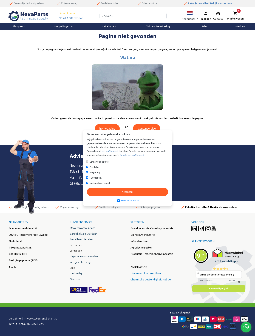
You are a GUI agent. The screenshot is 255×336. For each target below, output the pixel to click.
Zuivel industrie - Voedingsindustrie (152, 228)
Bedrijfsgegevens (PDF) (23, 260)
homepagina (107, 128)
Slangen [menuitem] (19, 26)
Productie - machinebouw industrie (152, 253)
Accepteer (127, 191)
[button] (189, 16)
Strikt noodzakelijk (99, 161)
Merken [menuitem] (240, 26)
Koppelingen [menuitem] (63, 26)
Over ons (75, 279)
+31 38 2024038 (18, 253)
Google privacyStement (132, 155)
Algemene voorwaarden (84, 256)
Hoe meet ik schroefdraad (146, 273)
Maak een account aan (82, 228)
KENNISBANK (139, 266)
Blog (72, 267)
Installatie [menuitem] (109, 26)
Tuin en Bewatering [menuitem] (159, 26)
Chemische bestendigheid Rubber (151, 279)
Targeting (95, 172)
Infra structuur (139, 241)
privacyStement (110, 151)
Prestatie (94, 167)
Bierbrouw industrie (143, 234)
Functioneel (95, 177)
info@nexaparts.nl (20, 247)
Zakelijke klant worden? (83, 233)
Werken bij (76, 273)
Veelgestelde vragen (81, 262)
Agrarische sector (141, 247)
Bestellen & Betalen (81, 239)
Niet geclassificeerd (100, 183)
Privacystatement (35, 318)
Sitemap (52, 318)
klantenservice (146, 128)
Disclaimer (15, 318)
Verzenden (76, 250)
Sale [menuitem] (204, 26)
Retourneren (77, 245)
